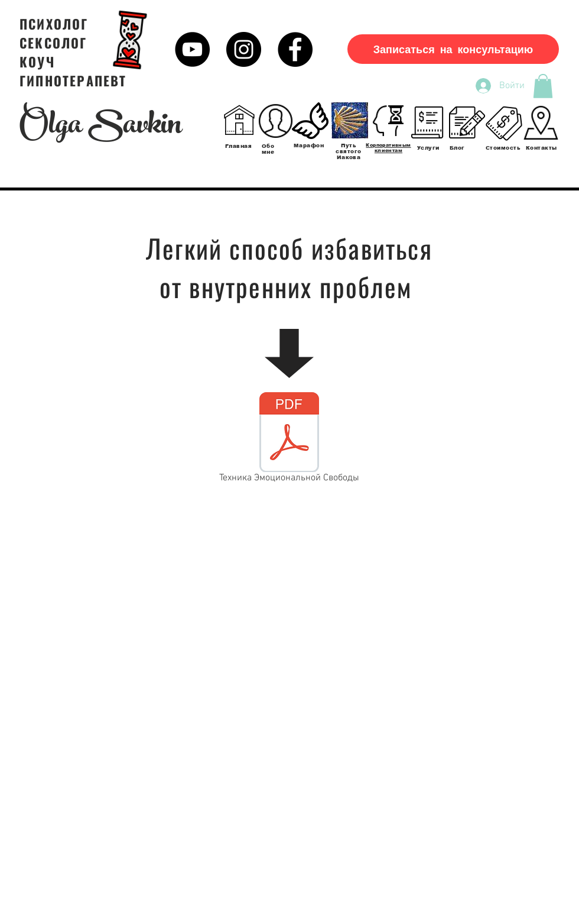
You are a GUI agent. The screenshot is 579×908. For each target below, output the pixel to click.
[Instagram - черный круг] (243, 49)
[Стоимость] (504, 122)
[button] (543, 86)
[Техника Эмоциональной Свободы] (289, 440)
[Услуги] (428, 122)
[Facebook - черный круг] (295, 49)
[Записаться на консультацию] (453, 49)
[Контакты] (540, 122)
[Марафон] (310, 120)
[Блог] (467, 122)
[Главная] (239, 120)
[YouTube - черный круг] (192, 49)
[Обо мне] (275, 120)
